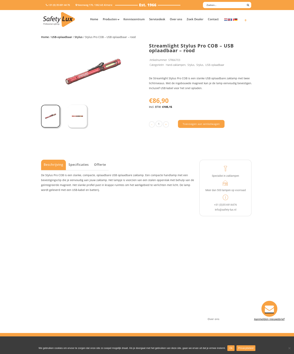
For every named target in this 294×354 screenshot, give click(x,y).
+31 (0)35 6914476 (214, 285)
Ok (230, 348)
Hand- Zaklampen (54, 275)
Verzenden (158, 290)
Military (104, 294)
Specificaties (79, 165)
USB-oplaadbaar (61, 37)
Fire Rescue (106, 290)
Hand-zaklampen (176, 65)
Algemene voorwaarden (166, 304)
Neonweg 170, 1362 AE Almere (222, 280)
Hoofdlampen (52, 280)
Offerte (100, 165)
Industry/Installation (112, 275)
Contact (156, 280)
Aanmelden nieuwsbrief (166, 275)
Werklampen (51, 290)
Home (45, 37)
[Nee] (289, 348)
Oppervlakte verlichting (58, 294)
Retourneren (159, 299)
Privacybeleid (246, 348)
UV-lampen (50, 314)
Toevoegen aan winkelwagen (201, 124)
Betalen (156, 285)
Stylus (79, 37)
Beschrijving (53, 165)
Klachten (156, 294)
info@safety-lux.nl (215, 290)
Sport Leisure (107, 299)
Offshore (104, 285)
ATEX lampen (51, 285)
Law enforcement (110, 280)
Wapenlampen (52, 304)
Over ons (213, 319)
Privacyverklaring (162, 309)
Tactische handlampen (57, 299)
